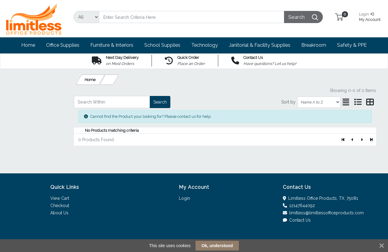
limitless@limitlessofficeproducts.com (323, 212)
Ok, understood (217, 245)
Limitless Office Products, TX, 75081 (320, 198)
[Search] (191, 17)
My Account (370, 16)
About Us (59, 212)
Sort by (288, 102)
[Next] (361, 140)
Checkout (59, 205)
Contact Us (297, 220)
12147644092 (299, 205)
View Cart (59, 198)
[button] (339, 17)
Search (160, 102)
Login (184, 198)
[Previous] (352, 140)
